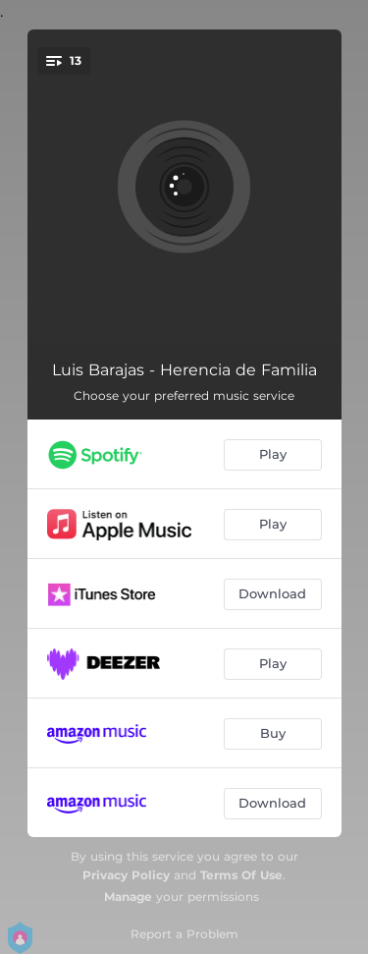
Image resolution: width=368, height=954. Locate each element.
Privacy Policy (126, 875)
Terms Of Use (241, 875)
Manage (128, 896)
